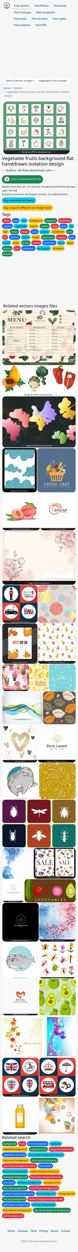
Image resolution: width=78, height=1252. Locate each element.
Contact (66, 1231)
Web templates (45, 12)
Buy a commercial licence (19, 200)
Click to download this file (22, 179)
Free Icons (20, 18)
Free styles (59, 18)
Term (33, 1231)
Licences (22, 1231)
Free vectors (21, 5)
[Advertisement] (39, 53)
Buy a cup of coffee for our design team (27, 207)
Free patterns (22, 25)
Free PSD (41, 25)
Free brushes (40, 18)
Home (6, 88)
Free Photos (41, 5)
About (54, 1231)
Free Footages (22, 12)
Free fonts (60, 5)
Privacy (43, 1231)
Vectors (18, 88)
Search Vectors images (19, 80)
